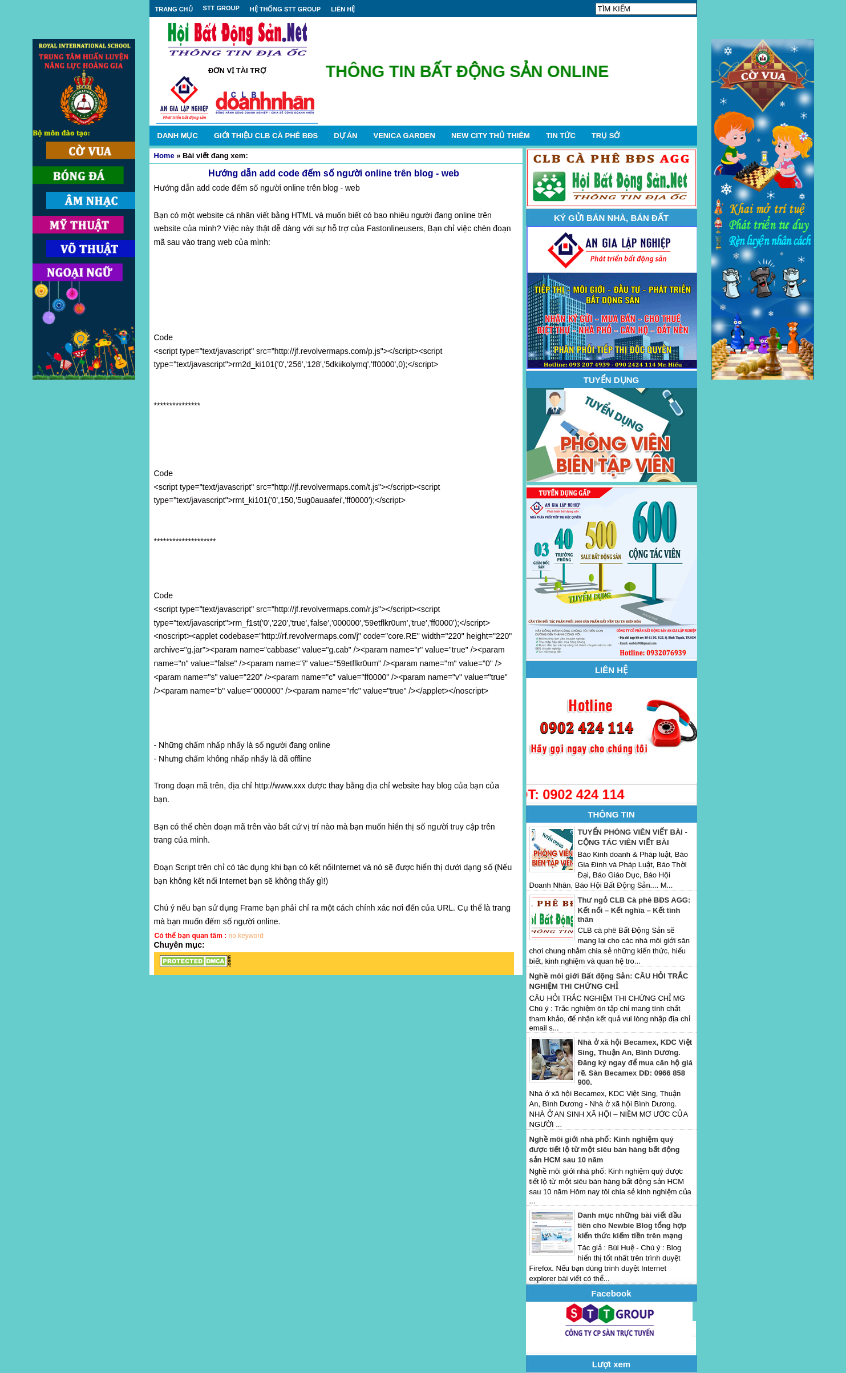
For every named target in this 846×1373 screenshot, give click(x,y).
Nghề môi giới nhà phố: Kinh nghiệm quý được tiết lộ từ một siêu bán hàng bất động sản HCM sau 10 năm (604, 1149)
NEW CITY (490, 135)
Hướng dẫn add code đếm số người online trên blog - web (333, 173)
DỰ (345, 135)
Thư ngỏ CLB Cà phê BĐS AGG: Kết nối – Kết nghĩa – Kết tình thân (634, 910)
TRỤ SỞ (606, 135)
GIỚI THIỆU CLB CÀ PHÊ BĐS (266, 135)
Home (164, 155)
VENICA (404, 135)
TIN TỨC (561, 135)
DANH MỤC (177, 135)
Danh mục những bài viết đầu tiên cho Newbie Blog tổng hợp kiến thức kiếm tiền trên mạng (632, 1225)
